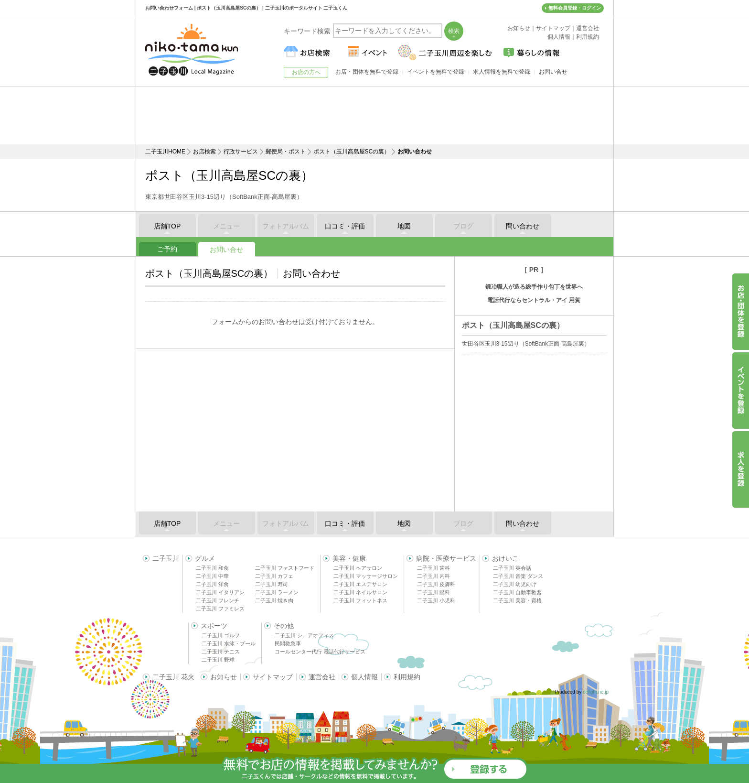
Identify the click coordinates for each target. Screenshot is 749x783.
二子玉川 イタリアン (220, 592)
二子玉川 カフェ (274, 576)
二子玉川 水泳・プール (229, 643)
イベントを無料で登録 (435, 71)
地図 (404, 226)
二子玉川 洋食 (212, 584)
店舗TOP (167, 226)
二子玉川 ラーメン (277, 592)
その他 (284, 626)
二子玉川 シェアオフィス (304, 635)
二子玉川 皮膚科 (436, 584)
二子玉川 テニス (221, 651)
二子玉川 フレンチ (217, 600)
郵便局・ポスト (286, 151)
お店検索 (204, 151)
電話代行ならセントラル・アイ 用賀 (533, 300)
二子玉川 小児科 (436, 600)
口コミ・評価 (345, 226)
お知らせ (223, 677)
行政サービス (241, 151)
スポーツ (214, 626)
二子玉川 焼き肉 (274, 600)
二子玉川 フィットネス (360, 600)
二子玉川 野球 (218, 660)
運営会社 (322, 677)
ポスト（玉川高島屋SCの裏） (351, 151)
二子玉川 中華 (212, 576)
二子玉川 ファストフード (284, 568)
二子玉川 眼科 (433, 592)
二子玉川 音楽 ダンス (518, 576)
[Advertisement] (374, 115)
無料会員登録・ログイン (574, 8)
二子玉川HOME (165, 151)
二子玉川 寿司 (271, 584)
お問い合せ (226, 249)
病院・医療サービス (446, 558)
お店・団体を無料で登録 (366, 71)
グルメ (205, 558)
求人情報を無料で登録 (501, 71)
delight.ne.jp (596, 692)
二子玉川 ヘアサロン (357, 568)
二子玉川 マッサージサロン (365, 576)
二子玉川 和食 (212, 568)
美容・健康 (349, 558)
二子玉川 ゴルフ (221, 635)
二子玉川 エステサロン (360, 584)
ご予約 (167, 249)
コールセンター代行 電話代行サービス (320, 651)
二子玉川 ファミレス (220, 608)
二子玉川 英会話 (512, 568)
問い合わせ (522, 226)
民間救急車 (288, 643)
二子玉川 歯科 (433, 568)
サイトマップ (273, 677)
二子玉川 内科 (433, 576)
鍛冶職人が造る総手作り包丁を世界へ (534, 286)
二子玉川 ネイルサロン (360, 592)
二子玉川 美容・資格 (517, 600)
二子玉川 (165, 558)
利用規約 (407, 677)
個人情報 (364, 677)
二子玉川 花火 (173, 677)
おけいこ (505, 558)
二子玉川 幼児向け (514, 584)
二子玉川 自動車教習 (517, 592)
